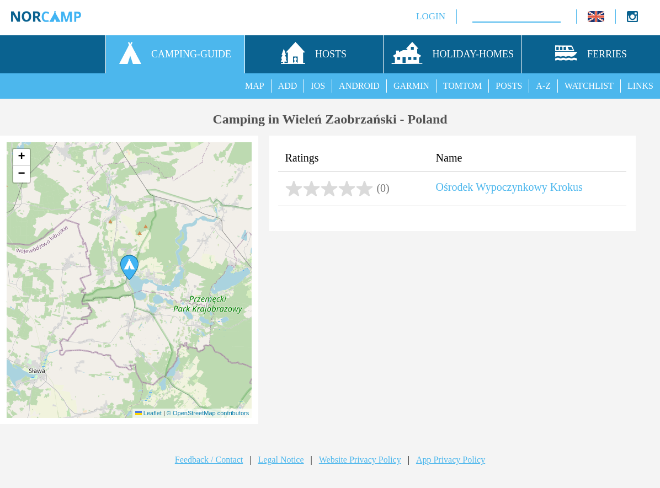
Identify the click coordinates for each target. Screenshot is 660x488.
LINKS (640, 85)
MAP (254, 85)
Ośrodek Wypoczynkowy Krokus (509, 187)
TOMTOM (462, 85)
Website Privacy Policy (360, 459)
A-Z (543, 85)
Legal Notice (281, 459)
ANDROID (359, 85)
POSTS (509, 85)
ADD (287, 85)
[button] (129, 267)
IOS (318, 85)
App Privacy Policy (450, 459)
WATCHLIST (589, 85)
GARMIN (411, 85)
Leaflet (148, 413)
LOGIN (421, 16)
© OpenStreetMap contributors (208, 413)
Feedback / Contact (209, 459)
